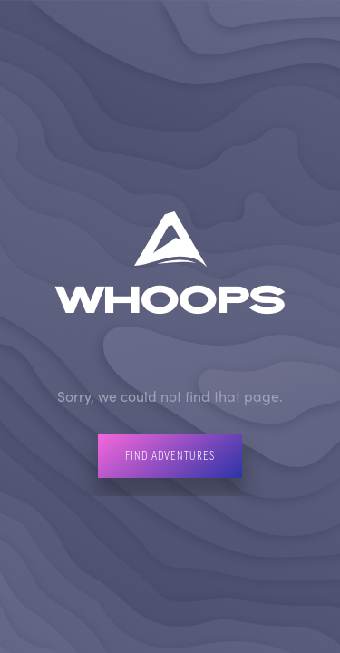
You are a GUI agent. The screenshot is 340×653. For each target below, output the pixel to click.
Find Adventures (170, 455)
